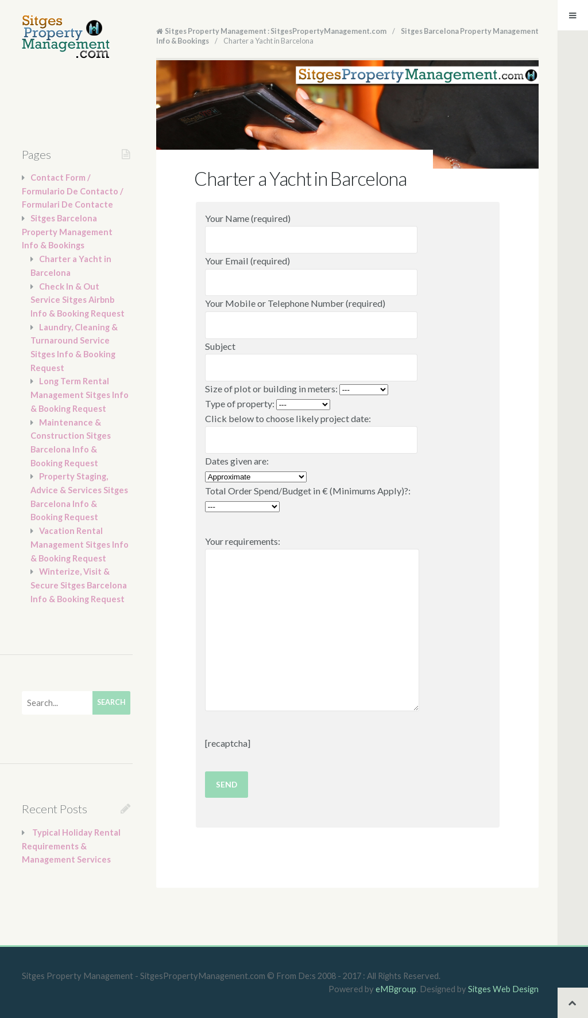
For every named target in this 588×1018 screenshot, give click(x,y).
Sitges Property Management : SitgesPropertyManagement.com (275, 31)
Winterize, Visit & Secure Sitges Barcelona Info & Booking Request (78, 585)
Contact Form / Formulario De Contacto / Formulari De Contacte (72, 191)
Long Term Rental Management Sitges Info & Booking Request (79, 394)
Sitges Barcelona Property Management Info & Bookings (67, 231)
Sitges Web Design (503, 989)
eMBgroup (396, 989)
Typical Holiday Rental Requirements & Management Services (71, 846)
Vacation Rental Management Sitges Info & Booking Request (79, 544)
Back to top (573, 1003)
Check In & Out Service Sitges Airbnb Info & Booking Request (77, 300)
